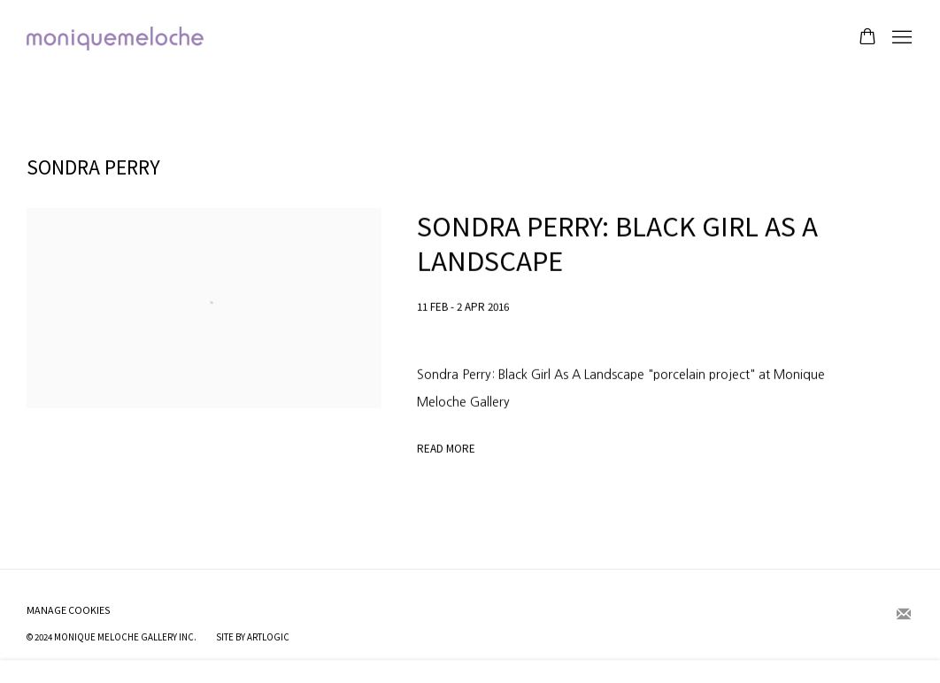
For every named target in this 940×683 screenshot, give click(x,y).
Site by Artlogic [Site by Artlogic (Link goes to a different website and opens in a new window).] (252, 637)
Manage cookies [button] (69, 610)
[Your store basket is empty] (867, 38)
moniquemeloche (115, 38)
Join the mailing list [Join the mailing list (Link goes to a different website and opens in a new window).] (903, 614)
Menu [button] (900, 38)
